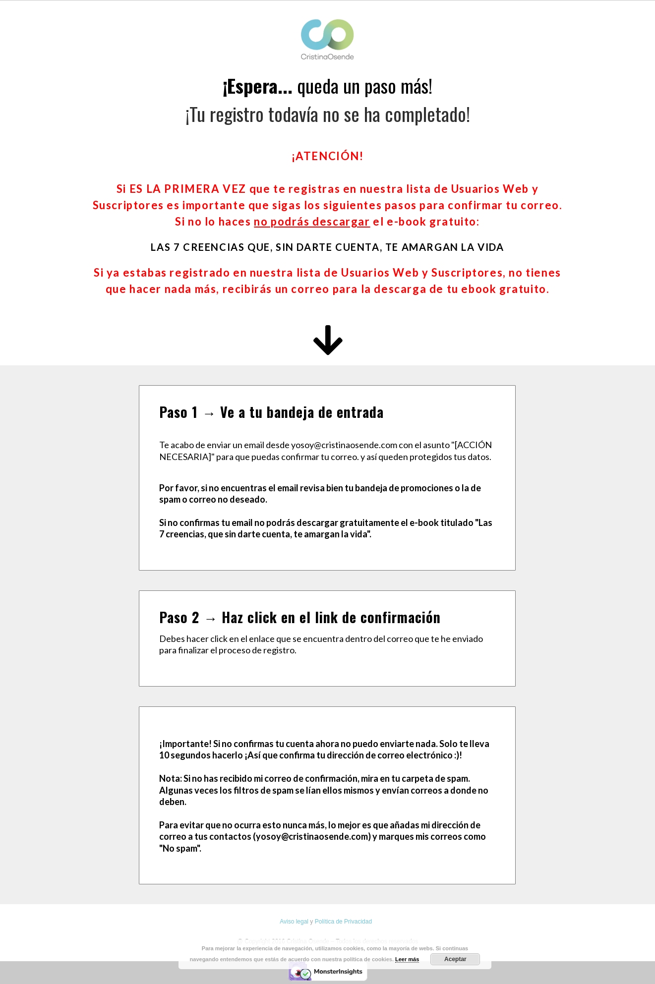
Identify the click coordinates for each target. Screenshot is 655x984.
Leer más (407, 959)
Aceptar (455, 959)
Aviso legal (294, 921)
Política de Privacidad (343, 921)
